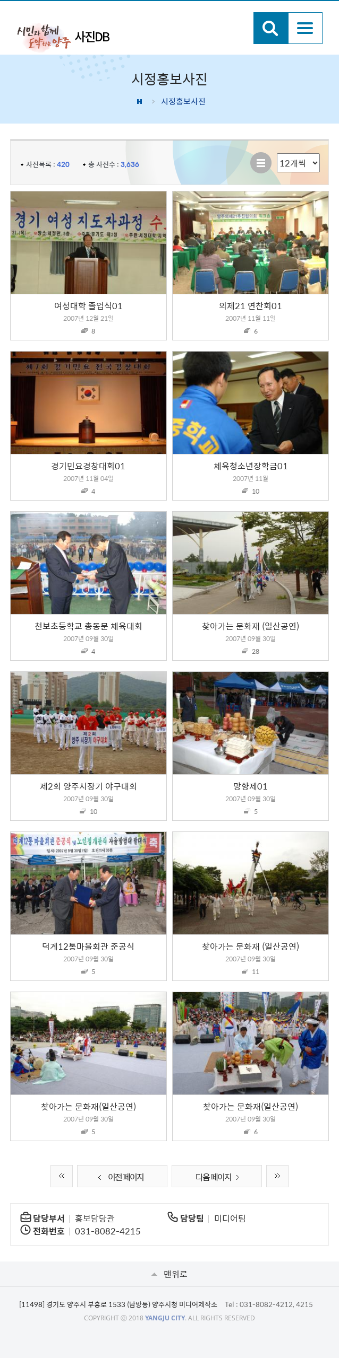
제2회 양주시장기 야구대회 (88, 786)
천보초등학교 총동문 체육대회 (88, 625)
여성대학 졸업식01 (88, 305)
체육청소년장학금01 (251, 465)
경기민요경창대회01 (88, 465)
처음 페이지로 (61, 1176)
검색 (270, 28)
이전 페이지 (119, 1177)
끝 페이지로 (277, 1176)
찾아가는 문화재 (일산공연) (250, 625)
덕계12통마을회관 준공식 (88, 946)
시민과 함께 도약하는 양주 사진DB (63, 37)
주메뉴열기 (305, 28)
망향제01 (250, 786)
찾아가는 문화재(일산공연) (88, 1106)
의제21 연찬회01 (250, 305)
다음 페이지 (220, 1177)
